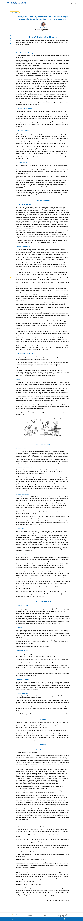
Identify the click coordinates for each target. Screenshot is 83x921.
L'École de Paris (29, 915)
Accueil (28, 914)
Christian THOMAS (43, 27)
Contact (45, 915)
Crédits (45, 917)
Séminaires (29, 917)
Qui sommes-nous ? (47, 914)
